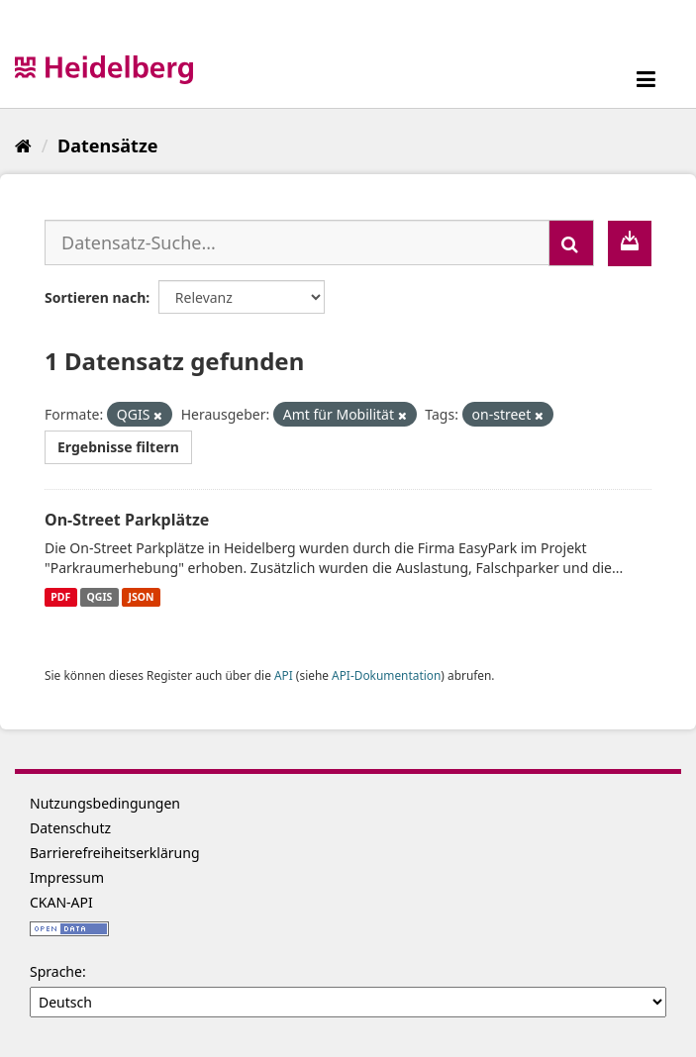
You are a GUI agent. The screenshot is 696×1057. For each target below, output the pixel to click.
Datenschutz (70, 827)
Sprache (56, 971)
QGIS (100, 597)
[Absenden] (571, 243)
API (283, 675)
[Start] (23, 145)
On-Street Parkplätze (127, 519)
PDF (60, 597)
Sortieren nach (95, 297)
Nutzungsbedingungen (105, 803)
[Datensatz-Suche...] (297, 242)
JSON (141, 597)
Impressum (67, 877)
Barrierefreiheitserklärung (115, 852)
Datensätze (107, 145)
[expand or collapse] (646, 78)
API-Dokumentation (386, 675)
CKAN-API (61, 902)
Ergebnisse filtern (118, 446)
